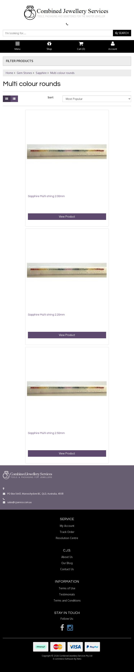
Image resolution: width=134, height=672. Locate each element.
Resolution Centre (67, 538)
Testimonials (67, 594)
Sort (51, 97)
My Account (67, 525)
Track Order (67, 532)
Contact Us (67, 569)
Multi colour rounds (62, 72)
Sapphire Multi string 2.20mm (46, 314)
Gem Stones (24, 72)
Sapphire (41, 72)
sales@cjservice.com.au (17, 502)
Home (9, 72)
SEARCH (122, 33)
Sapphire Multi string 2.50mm (46, 433)
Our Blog (67, 563)
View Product (67, 216)
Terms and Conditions (67, 600)
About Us (67, 557)
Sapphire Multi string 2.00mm (46, 196)
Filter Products (19, 61)
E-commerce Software (63, 658)
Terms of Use (67, 588)
